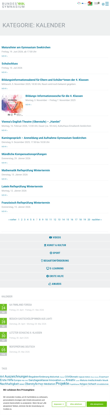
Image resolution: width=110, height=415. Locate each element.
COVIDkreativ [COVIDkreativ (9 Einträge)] (71, 378)
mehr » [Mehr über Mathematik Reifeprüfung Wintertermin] (5, 179)
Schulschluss (10, 63)
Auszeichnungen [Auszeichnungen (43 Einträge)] (16, 378)
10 (46, 219)
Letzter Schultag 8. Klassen (25, 334)
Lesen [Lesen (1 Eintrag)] (78, 382)
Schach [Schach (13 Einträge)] (92, 385)
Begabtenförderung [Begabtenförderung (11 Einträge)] (39, 378)
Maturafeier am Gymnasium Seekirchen (26, 47)
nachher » (97, 219)
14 (63, 219)
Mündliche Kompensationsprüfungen (24, 154)
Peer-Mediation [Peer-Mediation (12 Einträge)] (46, 385)
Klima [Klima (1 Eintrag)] (63, 382)
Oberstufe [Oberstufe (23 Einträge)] (31, 385)
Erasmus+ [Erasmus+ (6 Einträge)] (104, 378)
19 (84, 219)
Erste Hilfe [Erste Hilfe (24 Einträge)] (6, 381)
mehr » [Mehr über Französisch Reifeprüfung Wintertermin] (5, 211)
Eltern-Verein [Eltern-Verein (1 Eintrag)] (95, 378)
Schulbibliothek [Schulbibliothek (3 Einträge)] (102, 386)
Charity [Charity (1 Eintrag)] (62, 378)
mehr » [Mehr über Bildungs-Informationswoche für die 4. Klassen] (29, 105)
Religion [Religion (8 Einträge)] (84, 385)
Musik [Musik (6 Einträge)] (105, 381)
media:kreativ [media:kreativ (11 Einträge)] (95, 381)
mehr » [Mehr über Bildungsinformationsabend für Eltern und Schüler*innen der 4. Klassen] (5, 89)
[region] (55, 400)
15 (67, 219)
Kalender (7, 297)
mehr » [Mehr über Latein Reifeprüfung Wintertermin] (5, 195)
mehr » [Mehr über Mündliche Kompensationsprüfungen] (5, 163)
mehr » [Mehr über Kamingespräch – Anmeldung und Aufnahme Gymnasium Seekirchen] (5, 147)
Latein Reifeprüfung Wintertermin (22, 186)
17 (76, 219)
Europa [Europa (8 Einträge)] (17, 381)
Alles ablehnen (76, 404)
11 (50, 219)
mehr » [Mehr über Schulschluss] (5, 72)
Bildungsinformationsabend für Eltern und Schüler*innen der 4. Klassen (45, 79)
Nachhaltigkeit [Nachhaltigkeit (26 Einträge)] (9, 385)
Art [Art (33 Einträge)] (2, 378)
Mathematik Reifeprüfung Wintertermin (26, 170)
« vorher (12, 219)
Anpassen (58, 404)
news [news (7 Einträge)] (21, 385)
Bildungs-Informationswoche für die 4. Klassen (54, 96)
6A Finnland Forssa (20, 306)
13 (59, 219)
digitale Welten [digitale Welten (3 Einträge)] (84, 378)
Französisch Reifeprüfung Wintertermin (26, 202)
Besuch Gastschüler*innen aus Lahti (30, 320)
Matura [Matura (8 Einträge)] (83, 381)
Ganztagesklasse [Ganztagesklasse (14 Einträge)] (38, 381)
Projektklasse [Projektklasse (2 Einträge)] (74, 386)
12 (55, 219)
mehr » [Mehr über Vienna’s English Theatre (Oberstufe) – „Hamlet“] (5, 130)
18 (80, 219)
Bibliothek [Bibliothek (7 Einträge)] (54, 378)
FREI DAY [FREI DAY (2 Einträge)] (24, 382)
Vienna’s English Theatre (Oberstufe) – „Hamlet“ (31, 121)
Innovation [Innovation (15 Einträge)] (55, 381)
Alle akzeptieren (96, 404)
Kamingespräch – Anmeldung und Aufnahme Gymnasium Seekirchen (44, 137)
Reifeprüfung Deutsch (22, 348)
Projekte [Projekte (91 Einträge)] (62, 385)
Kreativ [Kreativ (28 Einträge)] (70, 381)
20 (89, 219)
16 (72, 219)
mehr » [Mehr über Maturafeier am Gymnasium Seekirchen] (5, 56)
